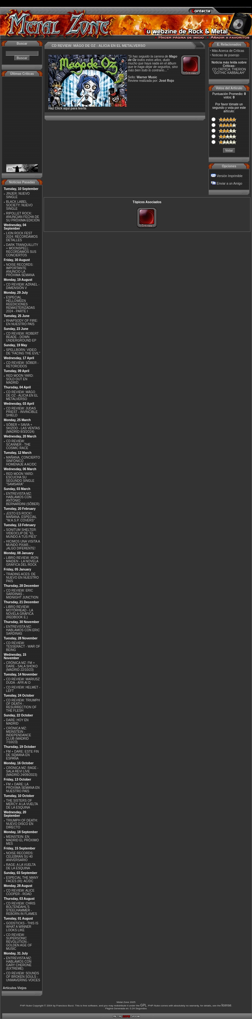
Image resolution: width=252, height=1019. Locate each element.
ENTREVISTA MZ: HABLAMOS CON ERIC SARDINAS (23, 630)
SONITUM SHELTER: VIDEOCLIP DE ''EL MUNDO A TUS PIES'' (21, 533)
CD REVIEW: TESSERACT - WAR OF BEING (23, 646)
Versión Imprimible (230, 176)
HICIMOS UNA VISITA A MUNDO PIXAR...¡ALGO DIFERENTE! (23, 545)
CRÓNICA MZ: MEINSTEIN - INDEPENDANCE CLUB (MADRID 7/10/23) (18, 735)
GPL (143, 1005)
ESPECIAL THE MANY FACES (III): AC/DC (22, 879)
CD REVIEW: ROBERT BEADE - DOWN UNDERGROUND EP (22, 337)
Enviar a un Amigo (229, 183)
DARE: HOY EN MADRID (17, 721)
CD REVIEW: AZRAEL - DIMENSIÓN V (22, 286)
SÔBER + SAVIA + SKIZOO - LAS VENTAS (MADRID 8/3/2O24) (23, 428)
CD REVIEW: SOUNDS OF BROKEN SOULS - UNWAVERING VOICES (23, 977)
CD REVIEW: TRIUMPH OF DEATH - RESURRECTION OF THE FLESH (23, 705)
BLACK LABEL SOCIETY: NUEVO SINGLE (19, 205)
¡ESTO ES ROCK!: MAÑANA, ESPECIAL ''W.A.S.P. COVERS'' (21, 517)
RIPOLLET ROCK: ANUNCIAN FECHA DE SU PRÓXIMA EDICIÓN (23, 217)
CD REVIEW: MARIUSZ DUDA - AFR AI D (23, 680)
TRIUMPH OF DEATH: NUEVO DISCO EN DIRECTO (22, 824)
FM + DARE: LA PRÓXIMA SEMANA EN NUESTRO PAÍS (23, 787)
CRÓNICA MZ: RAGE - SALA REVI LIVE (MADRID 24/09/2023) (22, 771)
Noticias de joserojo (225, 55)
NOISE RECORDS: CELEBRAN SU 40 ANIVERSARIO (19, 856)
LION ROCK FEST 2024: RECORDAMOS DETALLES (22, 236)
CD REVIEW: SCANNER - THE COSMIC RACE (18, 444)
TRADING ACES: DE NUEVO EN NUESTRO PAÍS (22, 577)
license (226, 1005)
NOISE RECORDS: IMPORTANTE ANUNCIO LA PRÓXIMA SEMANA (20, 270)
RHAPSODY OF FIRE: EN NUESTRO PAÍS (22, 322)
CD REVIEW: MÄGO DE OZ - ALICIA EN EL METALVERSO (22, 395)
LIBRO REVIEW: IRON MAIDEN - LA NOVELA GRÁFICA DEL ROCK (22, 561)
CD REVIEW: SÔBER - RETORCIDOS (22, 364)
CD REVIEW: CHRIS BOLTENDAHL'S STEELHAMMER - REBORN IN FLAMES (21, 909)
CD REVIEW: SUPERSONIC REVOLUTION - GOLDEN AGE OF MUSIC (19, 941)
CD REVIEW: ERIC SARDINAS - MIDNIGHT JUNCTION (22, 594)
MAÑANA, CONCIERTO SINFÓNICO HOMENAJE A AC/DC (23, 461)
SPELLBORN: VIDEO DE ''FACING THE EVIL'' (23, 351)
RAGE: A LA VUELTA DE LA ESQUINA (21, 866)
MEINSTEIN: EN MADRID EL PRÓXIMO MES (22, 840)
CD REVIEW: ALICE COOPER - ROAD (20, 892)
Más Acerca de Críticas (228, 51)
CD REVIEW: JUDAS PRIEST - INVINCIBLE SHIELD (21, 412)
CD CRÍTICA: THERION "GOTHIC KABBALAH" (229, 71)
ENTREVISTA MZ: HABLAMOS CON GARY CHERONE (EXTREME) (19, 963)
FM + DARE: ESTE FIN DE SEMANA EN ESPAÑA (22, 755)
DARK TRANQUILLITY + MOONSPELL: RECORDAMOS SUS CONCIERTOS (22, 250)
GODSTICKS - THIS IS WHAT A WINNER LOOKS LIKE (22, 927)
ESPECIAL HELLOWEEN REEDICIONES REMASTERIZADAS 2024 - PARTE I (20, 304)
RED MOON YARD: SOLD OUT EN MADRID (19, 379)
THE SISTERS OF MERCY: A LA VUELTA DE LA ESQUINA (22, 804)
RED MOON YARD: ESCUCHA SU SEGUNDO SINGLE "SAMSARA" (20, 479)
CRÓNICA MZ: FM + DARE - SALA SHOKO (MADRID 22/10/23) (22, 666)
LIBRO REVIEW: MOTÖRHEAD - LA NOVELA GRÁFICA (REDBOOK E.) (19, 612)
